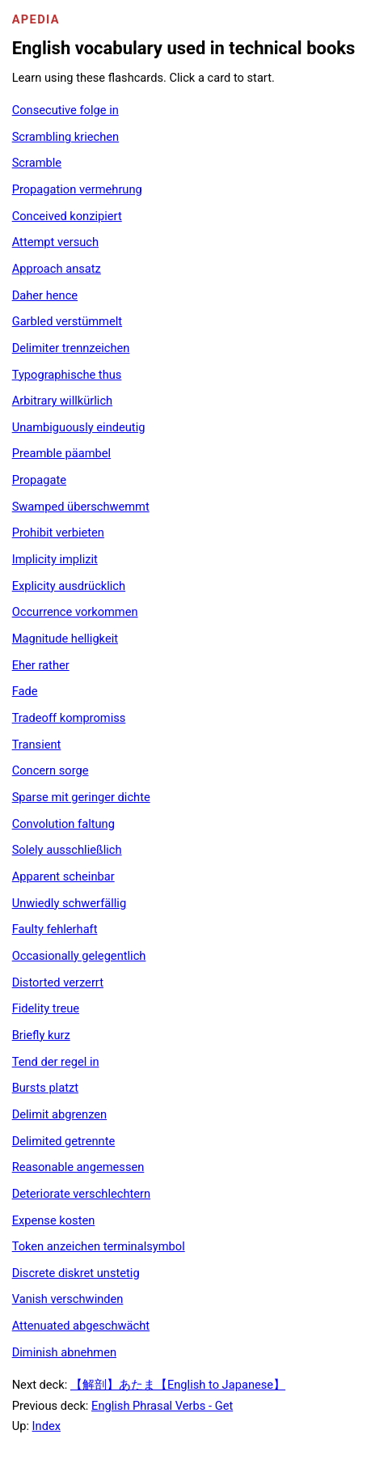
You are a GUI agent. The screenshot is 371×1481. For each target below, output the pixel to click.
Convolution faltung (63, 824)
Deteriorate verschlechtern (81, 1193)
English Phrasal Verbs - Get (162, 1405)
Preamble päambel (61, 453)
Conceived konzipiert (67, 216)
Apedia (36, 19)
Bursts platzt (45, 1087)
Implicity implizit (55, 559)
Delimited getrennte (64, 1141)
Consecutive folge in (65, 110)
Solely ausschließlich (67, 849)
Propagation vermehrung (77, 189)
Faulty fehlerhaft (55, 929)
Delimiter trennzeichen (71, 348)
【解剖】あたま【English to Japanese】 (177, 1384)
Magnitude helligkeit (65, 638)
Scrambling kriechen (66, 136)
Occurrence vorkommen (75, 612)
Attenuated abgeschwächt (81, 1325)
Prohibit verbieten (58, 532)
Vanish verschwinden (68, 1299)
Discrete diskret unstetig (76, 1273)
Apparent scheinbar (63, 876)
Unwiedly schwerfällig (69, 903)
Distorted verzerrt (57, 982)
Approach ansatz (56, 268)
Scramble (36, 162)
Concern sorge (50, 770)
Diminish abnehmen (64, 1352)
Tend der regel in (55, 1062)
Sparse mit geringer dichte (81, 797)
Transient (36, 744)
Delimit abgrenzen (60, 1114)
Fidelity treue (45, 1008)
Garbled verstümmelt (67, 321)
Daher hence (45, 295)
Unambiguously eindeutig (78, 427)
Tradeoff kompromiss (69, 718)
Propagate (39, 480)
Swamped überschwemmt (81, 506)
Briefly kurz (41, 1035)
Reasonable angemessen (78, 1167)
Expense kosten (53, 1220)
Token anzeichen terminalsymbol (98, 1246)
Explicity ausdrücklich (68, 586)
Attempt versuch (55, 242)
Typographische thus (67, 374)
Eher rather (41, 665)
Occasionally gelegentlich (79, 955)
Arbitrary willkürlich (62, 400)
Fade (25, 691)
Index (46, 1426)
